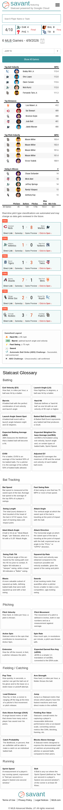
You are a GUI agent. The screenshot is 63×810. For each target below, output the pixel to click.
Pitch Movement (41, 612)
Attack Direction (41, 530)
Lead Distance (9, 694)
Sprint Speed (9, 769)
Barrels (6, 400)
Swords (37, 578)
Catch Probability (11, 740)
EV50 (5, 453)
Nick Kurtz (27, 87)
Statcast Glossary (20, 372)
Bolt (36, 769)
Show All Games (31, 59)
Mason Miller (30, 139)
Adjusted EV (39, 453)
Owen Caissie (28, 82)
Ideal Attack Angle (11, 530)
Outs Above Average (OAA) (15, 713)
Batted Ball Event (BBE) (45, 416)
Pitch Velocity (9, 612)
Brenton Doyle (31, 116)
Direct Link (8, 233)
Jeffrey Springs (31, 184)
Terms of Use (9, 800)
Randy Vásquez (31, 189)
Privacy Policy (25, 800)
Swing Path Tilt (10, 554)
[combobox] (31, 18)
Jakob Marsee (31, 127)
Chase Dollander (32, 173)
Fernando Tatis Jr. (30, 93)
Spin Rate (38, 633)
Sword (13, 348)
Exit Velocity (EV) (10, 387)
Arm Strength (40, 675)
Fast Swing (15, 344)
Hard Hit (13, 337)
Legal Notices (42, 800)
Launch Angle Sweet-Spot (15, 416)
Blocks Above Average (44, 740)
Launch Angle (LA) (42, 387)
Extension (7, 649)
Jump (36, 694)
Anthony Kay (30, 195)
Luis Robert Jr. (31, 105)
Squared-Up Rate (42, 554)
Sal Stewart (30, 111)
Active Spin (8, 633)
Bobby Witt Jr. (28, 71)
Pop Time (7, 675)
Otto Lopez (27, 77)
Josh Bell (29, 121)
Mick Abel (29, 179)
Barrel (14, 341)
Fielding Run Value (42, 713)
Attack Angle (40, 509)
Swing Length (9, 509)
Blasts (5, 578)
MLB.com (56, 800)
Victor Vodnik (30, 161)
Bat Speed (7, 487)
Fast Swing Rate (41, 487)
